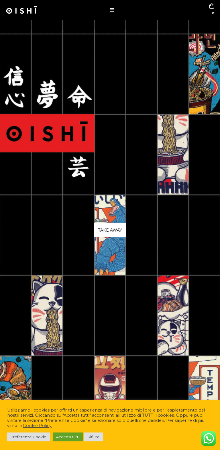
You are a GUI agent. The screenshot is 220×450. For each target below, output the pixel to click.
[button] (112, 10)
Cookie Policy (37, 425)
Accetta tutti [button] (67, 437)
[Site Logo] (21, 10)
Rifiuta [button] (93, 437)
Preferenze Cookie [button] (28, 437)
